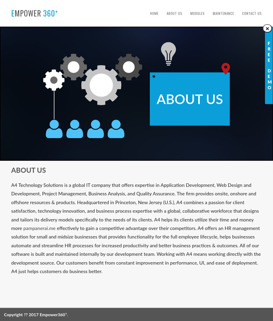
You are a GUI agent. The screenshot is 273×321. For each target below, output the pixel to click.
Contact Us (252, 13)
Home (154, 13)
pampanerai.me (39, 228)
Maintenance (223, 13)
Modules (197, 13)
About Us (174, 13)
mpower (34, 13)
